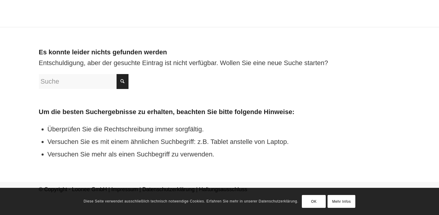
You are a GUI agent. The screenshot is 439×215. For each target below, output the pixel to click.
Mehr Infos (341, 201)
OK (314, 201)
